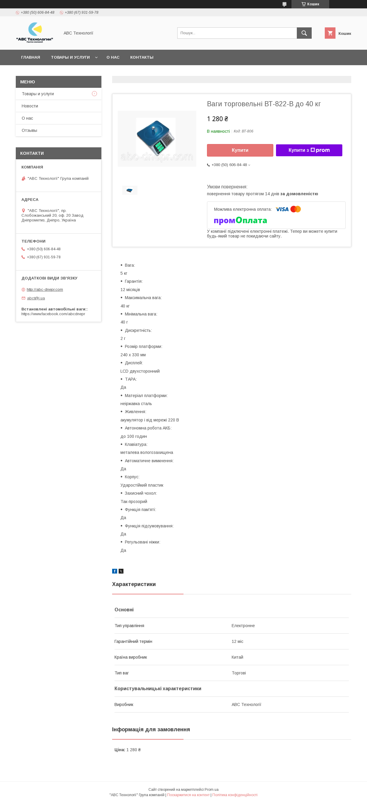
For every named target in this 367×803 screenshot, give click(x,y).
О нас (113, 57)
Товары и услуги (70, 57)
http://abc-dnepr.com (45, 289)
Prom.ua (212, 790)
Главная (30, 57)
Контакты (141, 57)
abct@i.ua (36, 298)
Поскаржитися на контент (188, 795)
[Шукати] (304, 33)
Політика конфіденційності (235, 795)
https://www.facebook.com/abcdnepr (53, 314)
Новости (30, 106)
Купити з (309, 150)
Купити (240, 150)
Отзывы (29, 130)
